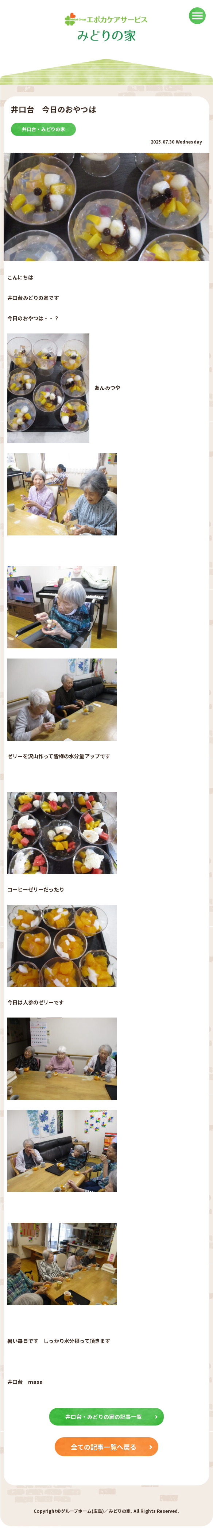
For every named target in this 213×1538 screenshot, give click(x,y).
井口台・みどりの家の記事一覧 (111, 1416)
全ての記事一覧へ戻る (111, 1447)
